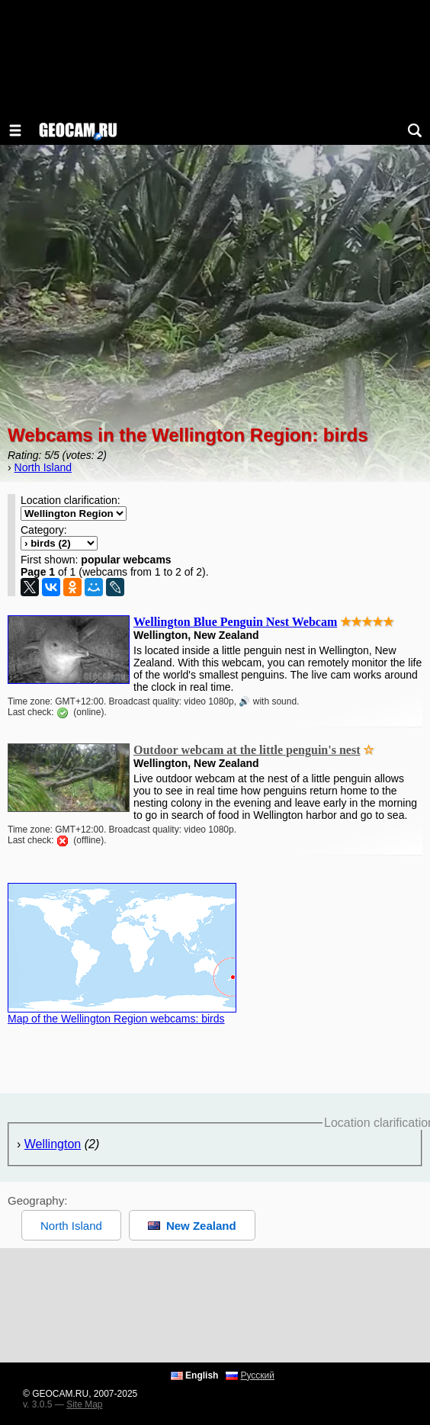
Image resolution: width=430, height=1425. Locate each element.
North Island (43, 467)
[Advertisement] (215, 1305)
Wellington (52, 1144)
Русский (257, 1375)
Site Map (84, 1404)
